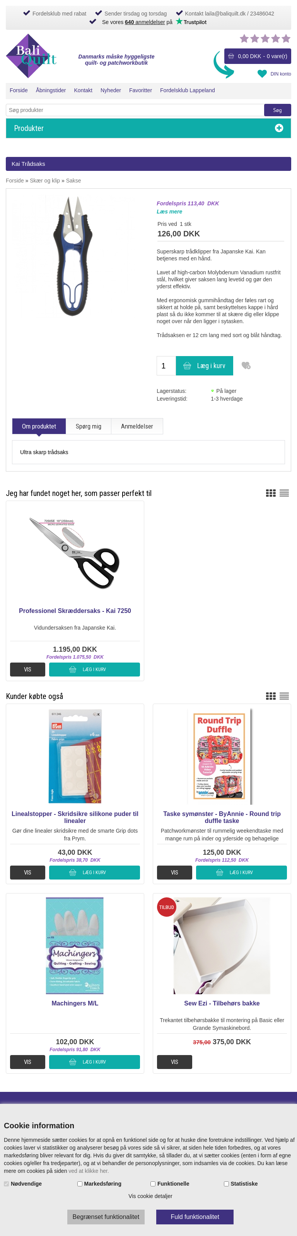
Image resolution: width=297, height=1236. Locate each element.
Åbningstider (51, 90)
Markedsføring (102, 1184)
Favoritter (140, 90)
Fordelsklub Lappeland (187, 90)
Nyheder (111, 90)
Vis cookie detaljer (150, 1196)
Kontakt (83, 90)
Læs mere (169, 211)
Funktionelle (173, 1184)
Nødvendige (26, 1184)
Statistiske (244, 1184)
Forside (19, 90)
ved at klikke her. (88, 1171)
